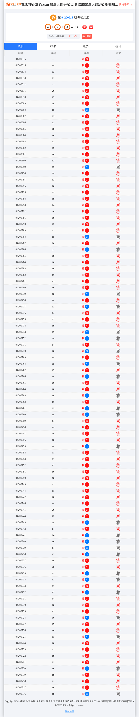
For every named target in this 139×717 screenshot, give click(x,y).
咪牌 (86, 36)
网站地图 (69, 711)
